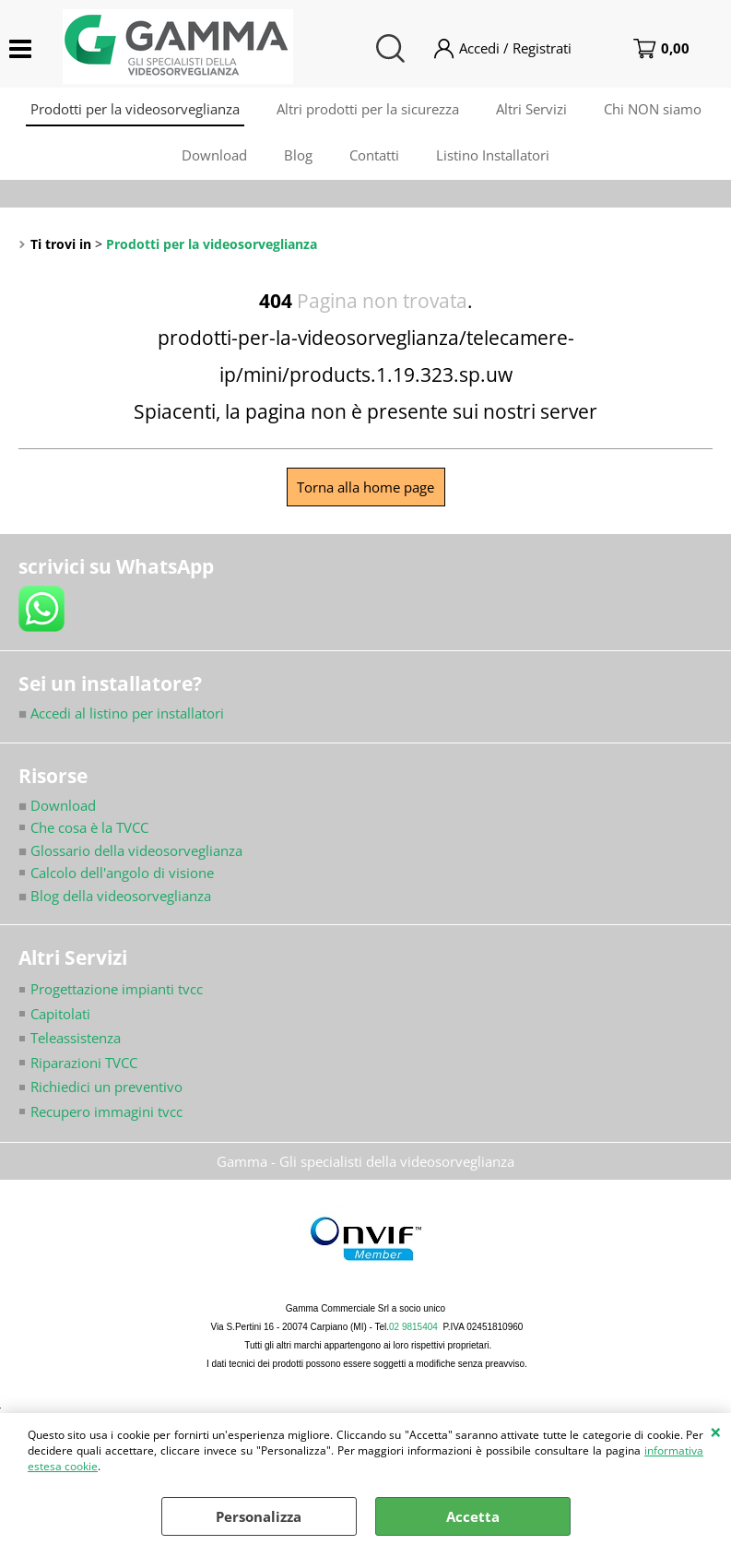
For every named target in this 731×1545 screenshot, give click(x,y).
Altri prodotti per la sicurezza (368, 109)
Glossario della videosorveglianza (130, 850)
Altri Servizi (531, 109)
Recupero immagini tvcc (106, 1111)
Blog (298, 155)
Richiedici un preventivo (106, 1086)
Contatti (374, 155)
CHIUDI (716, 1431)
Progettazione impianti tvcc (116, 989)
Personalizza (258, 1516)
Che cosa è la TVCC (89, 827)
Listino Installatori (492, 155)
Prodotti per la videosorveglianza (135, 109)
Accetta (473, 1516)
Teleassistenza (75, 1037)
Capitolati (60, 1013)
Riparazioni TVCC (83, 1062)
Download (214, 155)
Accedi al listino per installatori (121, 713)
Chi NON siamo (653, 109)
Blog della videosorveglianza (114, 895)
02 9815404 (413, 1327)
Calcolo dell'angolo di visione (122, 872)
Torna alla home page (365, 487)
